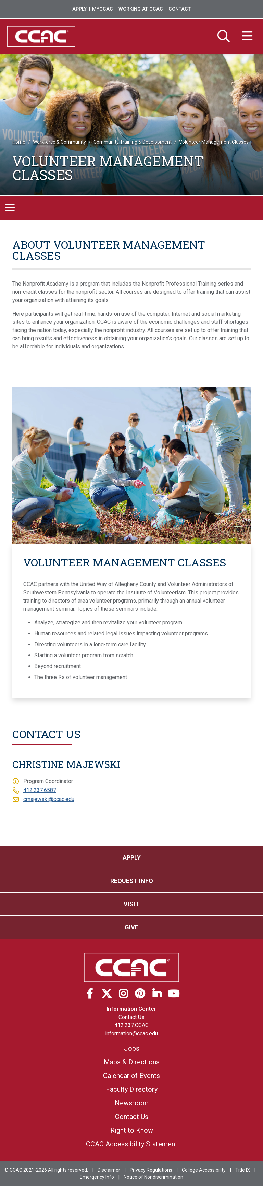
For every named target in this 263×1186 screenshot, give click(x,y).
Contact (179, 9)
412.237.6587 (39, 790)
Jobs (131, 1048)
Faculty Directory (132, 1089)
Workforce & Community (59, 142)
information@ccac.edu (131, 1033)
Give (131, 927)
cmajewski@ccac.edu (48, 799)
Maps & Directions (132, 1062)
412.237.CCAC (131, 1025)
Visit (131, 904)
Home (18, 142)
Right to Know (131, 1130)
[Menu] (247, 36)
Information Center (131, 1009)
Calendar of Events (131, 1076)
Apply (79, 9)
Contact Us (131, 1017)
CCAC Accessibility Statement (131, 1144)
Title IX (242, 1170)
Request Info (131, 880)
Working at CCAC (140, 9)
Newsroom (132, 1103)
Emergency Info (97, 1177)
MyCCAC (102, 9)
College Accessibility (204, 1170)
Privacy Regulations (151, 1170)
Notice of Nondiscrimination (153, 1177)
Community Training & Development (132, 142)
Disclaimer (109, 1170)
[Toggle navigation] (10, 207)
